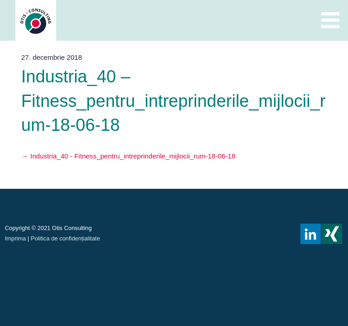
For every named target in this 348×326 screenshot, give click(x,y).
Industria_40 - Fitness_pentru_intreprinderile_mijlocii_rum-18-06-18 (132, 156)
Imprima (15, 238)
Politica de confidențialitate (65, 238)
